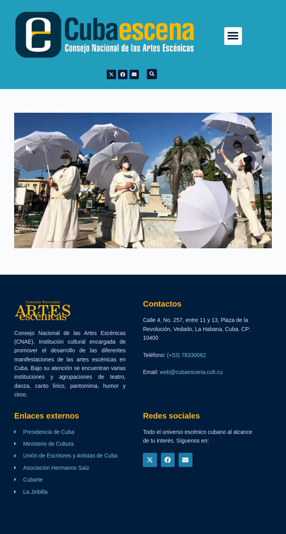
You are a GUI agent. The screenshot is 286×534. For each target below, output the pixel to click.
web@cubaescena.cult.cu (191, 372)
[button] (233, 36)
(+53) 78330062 (186, 355)
